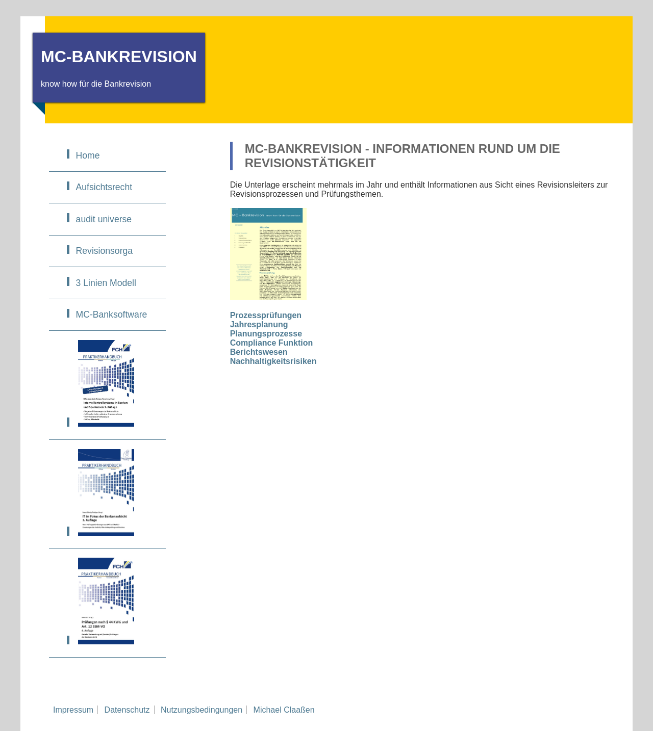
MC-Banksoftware (111, 314)
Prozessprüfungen (266, 315)
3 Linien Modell (106, 283)
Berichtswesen (259, 352)
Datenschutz (127, 710)
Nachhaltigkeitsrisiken (273, 361)
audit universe (104, 219)
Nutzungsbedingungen (201, 710)
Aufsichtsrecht (104, 187)
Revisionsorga (104, 251)
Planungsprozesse (266, 333)
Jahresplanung (259, 324)
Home (88, 155)
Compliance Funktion (271, 342)
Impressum (73, 710)
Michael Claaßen (284, 710)
